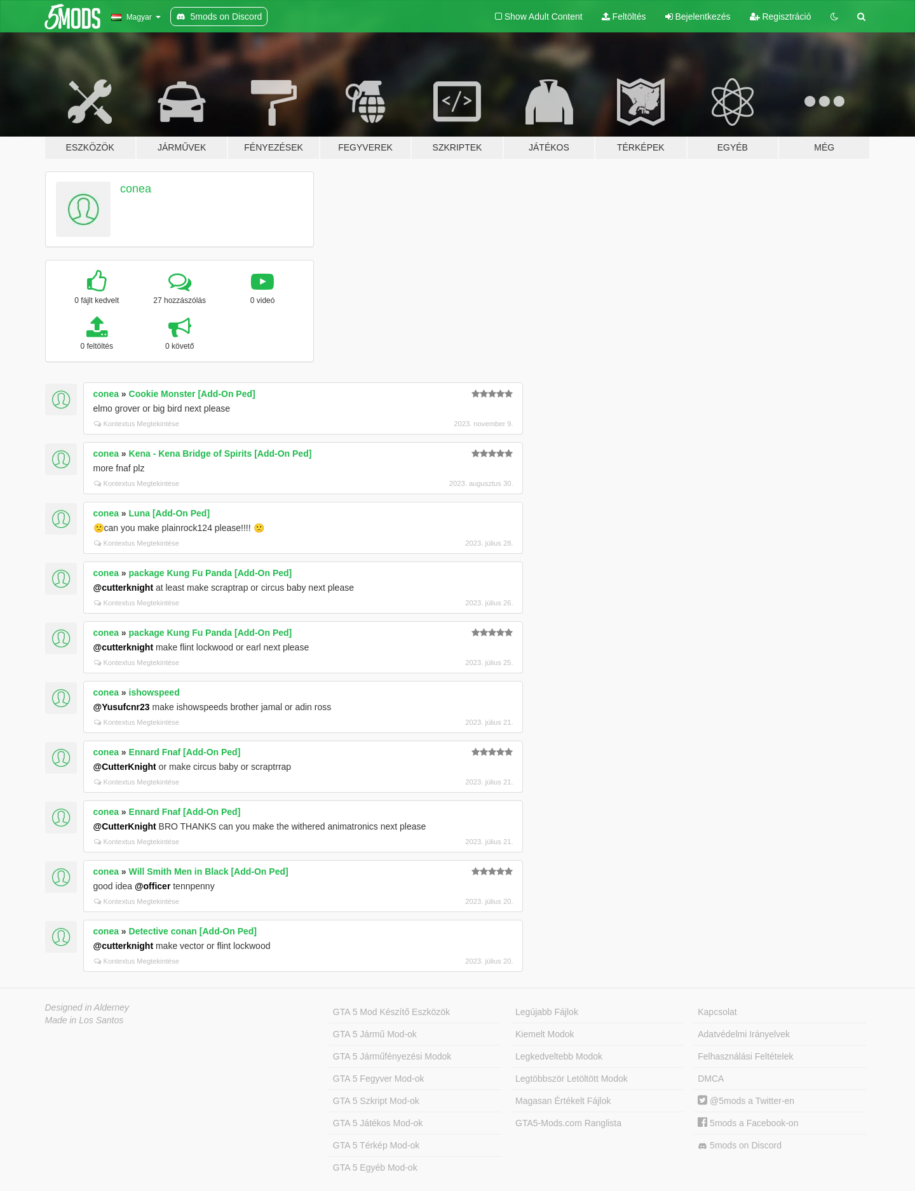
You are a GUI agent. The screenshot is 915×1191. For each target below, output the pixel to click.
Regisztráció (780, 16)
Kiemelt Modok (544, 1034)
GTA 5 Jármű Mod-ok (375, 1034)
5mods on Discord (740, 1145)
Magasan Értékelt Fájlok (563, 1101)
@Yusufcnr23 (121, 707)
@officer (152, 886)
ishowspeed (154, 692)
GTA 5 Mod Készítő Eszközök (391, 1012)
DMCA (711, 1078)
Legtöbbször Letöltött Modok (571, 1078)
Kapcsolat (717, 1012)
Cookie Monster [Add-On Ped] (192, 394)
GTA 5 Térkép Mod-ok (376, 1145)
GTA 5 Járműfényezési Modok (392, 1056)
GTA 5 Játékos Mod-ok (378, 1123)
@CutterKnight (124, 767)
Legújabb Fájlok (546, 1012)
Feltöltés (624, 16)
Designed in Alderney (87, 1007)
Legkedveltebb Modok (558, 1056)
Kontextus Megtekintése (136, 423)
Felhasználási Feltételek (745, 1056)
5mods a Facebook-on (748, 1123)
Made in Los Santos (84, 1020)
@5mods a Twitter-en (746, 1101)
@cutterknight (123, 587)
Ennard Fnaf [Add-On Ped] (185, 752)
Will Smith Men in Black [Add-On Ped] (208, 871)
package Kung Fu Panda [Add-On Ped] (210, 573)
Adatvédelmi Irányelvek (744, 1034)
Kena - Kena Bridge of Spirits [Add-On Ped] (220, 453)
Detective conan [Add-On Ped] (193, 931)
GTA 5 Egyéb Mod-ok (375, 1167)
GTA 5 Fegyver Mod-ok (378, 1078)
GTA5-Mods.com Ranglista (568, 1123)
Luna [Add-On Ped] (169, 513)
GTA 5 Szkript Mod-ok (376, 1101)
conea (135, 188)
